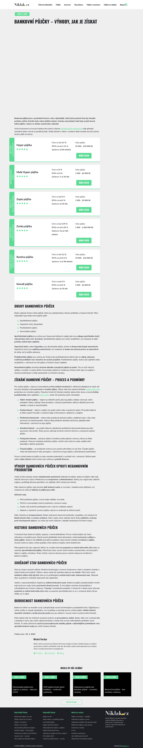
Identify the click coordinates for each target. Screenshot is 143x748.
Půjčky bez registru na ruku (23, 716)
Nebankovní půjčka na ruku (80, 719)
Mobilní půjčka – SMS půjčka (24, 730)
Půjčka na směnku (110, 5)
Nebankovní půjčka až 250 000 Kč (25, 733)
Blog (60, 653)
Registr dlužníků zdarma (50, 725)
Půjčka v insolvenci (93, 5)
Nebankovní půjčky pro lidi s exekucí (55, 733)
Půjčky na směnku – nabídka (80, 716)
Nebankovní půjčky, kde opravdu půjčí (84, 722)
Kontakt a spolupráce (78, 733)
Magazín (123, 5)
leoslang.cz (125, 746)
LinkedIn (50, 653)
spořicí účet (44, 394)
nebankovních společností (71, 128)
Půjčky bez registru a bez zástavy (81, 725)
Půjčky (58, 5)
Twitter (38, 653)
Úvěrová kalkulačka (45, 5)
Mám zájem (84, 155)
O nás (73, 730)
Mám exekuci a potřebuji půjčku (53, 719)
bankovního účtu (93, 389)
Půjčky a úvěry (22, 14)
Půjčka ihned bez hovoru (51, 730)
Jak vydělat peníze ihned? (79, 736)
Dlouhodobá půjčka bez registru (24, 728)
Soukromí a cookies (77, 728)
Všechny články (71, 702)
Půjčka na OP (47, 716)
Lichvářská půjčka (48, 722)
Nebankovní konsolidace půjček (81, 739)
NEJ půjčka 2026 (48, 736)
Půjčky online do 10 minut (23, 719)
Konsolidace (78, 5)
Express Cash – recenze (21, 736)
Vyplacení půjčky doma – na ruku (54, 739)
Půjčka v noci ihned (20, 725)
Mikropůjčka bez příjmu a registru (54, 728)
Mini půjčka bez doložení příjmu (24, 739)
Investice (67, 5)
